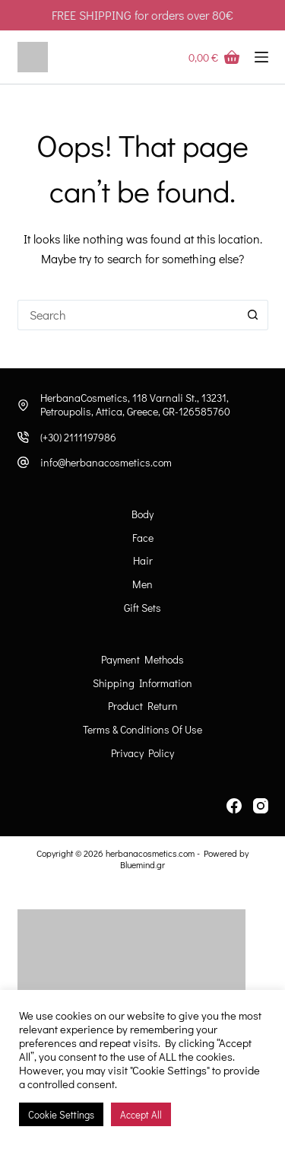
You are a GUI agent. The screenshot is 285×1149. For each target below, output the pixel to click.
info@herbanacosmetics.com (106, 462)
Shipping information (142, 683)
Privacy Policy (142, 753)
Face (143, 538)
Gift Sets (142, 608)
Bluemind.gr (142, 864)
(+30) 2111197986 (78, 437)
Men (142, 584)
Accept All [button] (141, 1114)
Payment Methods (142, 660)
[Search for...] (127, 315)
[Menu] (261, 57)
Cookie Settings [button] (61, 1114)
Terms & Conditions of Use (142, 730)
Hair (143, 561)
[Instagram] (260, 805)
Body (142, 514)
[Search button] (253, 315)
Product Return (143, 706)
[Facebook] (234, 805)
